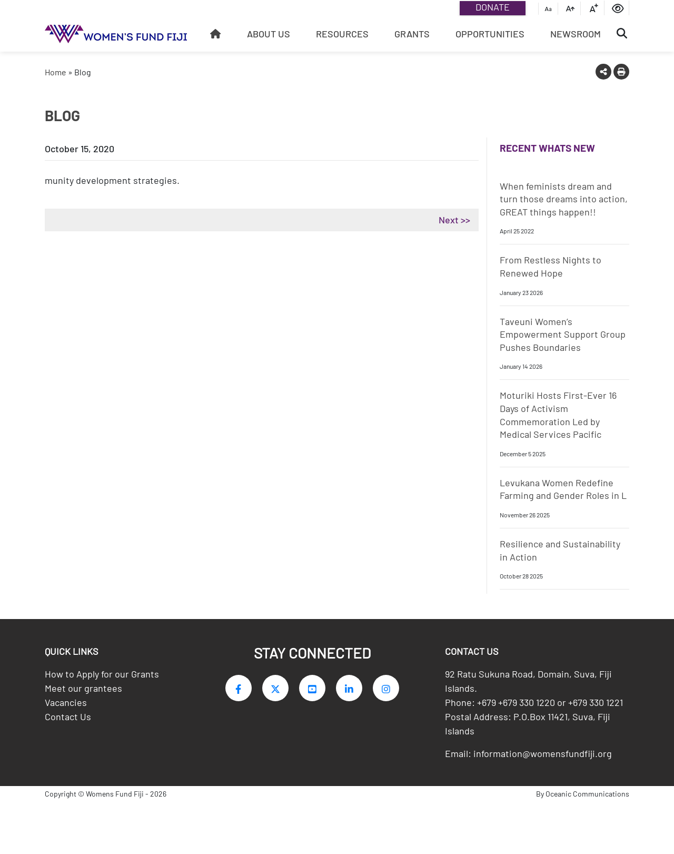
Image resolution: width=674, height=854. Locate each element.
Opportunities (489, 34)
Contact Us (68, 719)
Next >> (454, 219)
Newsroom (575, 34)
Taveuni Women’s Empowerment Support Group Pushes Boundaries (563, 334)
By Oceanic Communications (582, 796)
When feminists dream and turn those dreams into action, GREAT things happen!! (564, 199)
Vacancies (66, 705)
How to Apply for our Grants (102, 677)
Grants (412, 34)
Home (55, 72)
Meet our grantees (83, 691)
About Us (268, 34)
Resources (342, 34)
